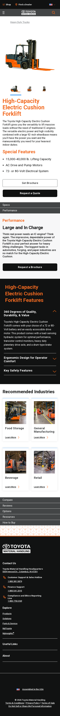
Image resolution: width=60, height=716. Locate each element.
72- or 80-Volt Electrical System (27, 171)
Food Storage (14, 428)
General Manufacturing (44, 430)
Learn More (10, 437)
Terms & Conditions (14, 703)
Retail (38, 477)
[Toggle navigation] (3, 13)
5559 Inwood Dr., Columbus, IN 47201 (20, 571)
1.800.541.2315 (15, 591)
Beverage (11, 477)
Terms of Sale (48, 703)
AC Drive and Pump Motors (24, 165)
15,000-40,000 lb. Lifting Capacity (28, 159)
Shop (8, 4)
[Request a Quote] (30, 193)
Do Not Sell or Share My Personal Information (30, 706)
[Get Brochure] (30, 183)
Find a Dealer (25, 4)
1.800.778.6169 (15, 601)
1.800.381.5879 (15, 581)
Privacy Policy (33, 703)
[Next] (53, 89)
